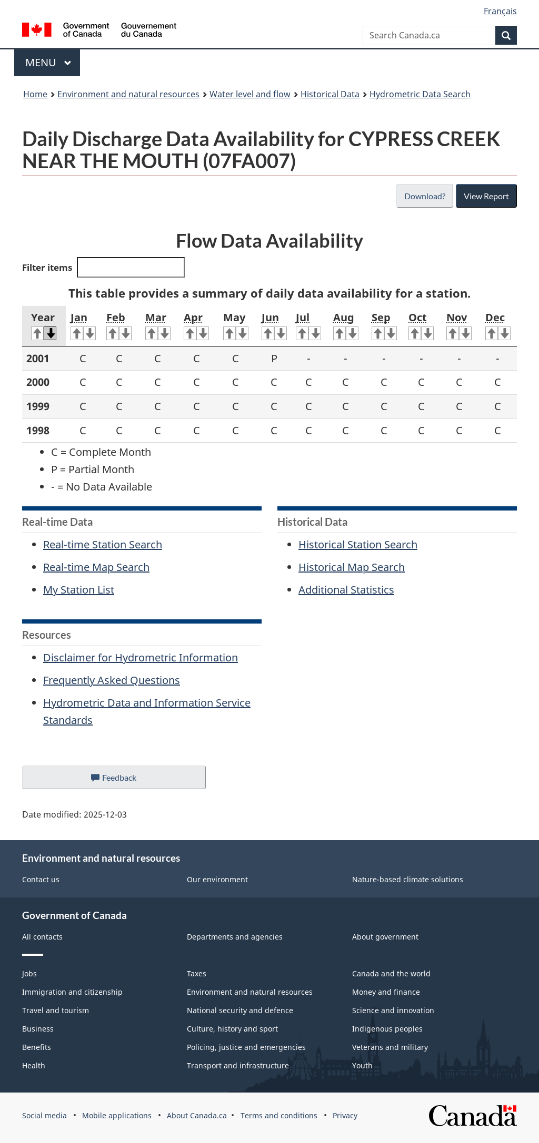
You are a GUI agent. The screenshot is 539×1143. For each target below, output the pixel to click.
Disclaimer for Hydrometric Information (140, 657)
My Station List (78, 590)
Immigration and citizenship (72, 992)
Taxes (196, 973)
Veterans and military (390, 1047)
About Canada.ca (197, 1115)
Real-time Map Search (96, 567)
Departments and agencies (235, 937)
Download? (424, 195)
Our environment (217, 879)
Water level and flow (250, 94)
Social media (44, 1115)
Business (38, 1029)
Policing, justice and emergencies (246, 1047)
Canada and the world (391, 973)
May (235, 325)
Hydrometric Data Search (420, 94)
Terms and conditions (279, 1115)
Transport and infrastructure (238, 1065)
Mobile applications (117, 1115)
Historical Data (330, 94)
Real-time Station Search (102, 544)
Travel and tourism (55, 1010)
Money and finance (386, 992)
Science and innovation (393, 1010)
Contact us (40, 879)
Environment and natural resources (128, 94)
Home (35, 94)
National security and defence (240, 1010)
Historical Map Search (351, 567)
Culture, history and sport (232, 1029)
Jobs (29, 973)
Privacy (345, 1115)
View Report (486, 195)
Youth (362, 1065)
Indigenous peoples (387, 1029)
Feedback (124, 780)
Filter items (103, 267)
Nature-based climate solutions (407, 879)
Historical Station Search (357, 544)
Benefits (36, 1047)
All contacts (42, 937)
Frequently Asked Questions (111, 680)
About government (385, 937)
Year (43, 325)
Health (33, 1065)
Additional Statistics (346, 590)
